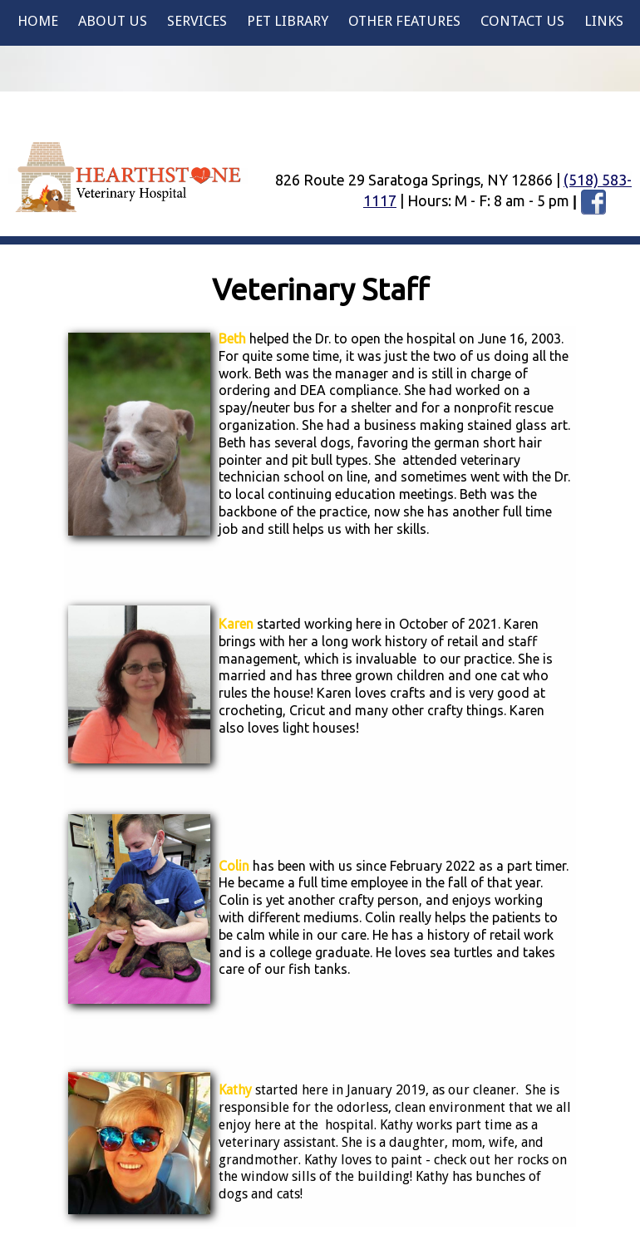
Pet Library (287, 20)
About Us (112, 20)
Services (197, 20)
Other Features (404, 20)
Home (37, 20)
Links (603, 20)
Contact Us (522, 20)
